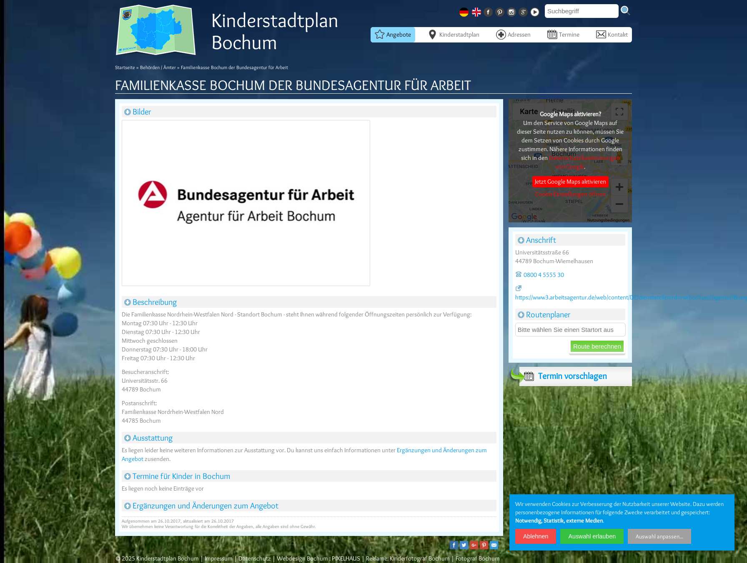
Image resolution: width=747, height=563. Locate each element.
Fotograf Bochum (478, 558)
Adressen (513, 34)
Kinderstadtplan (453, 34)
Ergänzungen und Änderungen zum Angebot (201, 506)
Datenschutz (254, 558)
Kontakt (612, 34)
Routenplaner (544, 314)
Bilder (137, 112)
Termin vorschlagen (563, 376)
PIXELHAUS (346, 558)
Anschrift (537, 240)
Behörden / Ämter (158, 67)
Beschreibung (150, 302)
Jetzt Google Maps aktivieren (570, 181)
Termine (563, 34)
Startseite (125, 67)
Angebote (393, 34)
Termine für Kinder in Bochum (177, 476)
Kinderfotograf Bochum (420, 558)
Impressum (219, 558)
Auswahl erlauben (592, 536)
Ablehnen (535, 536)
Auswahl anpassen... (659, 536)
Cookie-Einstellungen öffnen (570, 194)
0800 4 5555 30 (539, 275)
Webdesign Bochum (302, 558)
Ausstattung (148, 438)
